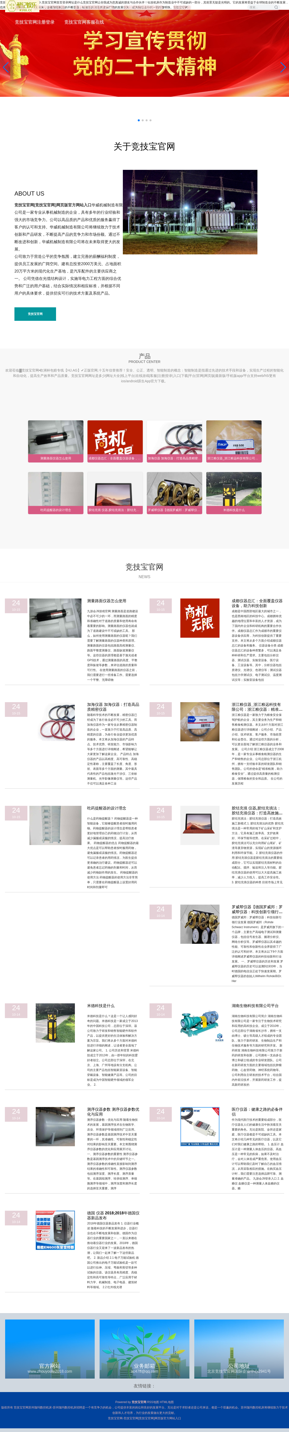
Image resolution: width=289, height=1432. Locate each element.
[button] (283, 67)
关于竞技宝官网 (49, 7)
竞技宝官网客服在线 (84, 22)
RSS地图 (153, 1402)
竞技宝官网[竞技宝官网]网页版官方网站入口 (53, 205)
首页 (19, 7)
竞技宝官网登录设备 (143, 7)
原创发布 (182, 7)
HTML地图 (167, 1402)
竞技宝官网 (35, 314)
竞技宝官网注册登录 (35, 22)
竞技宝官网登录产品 (94, 7)
